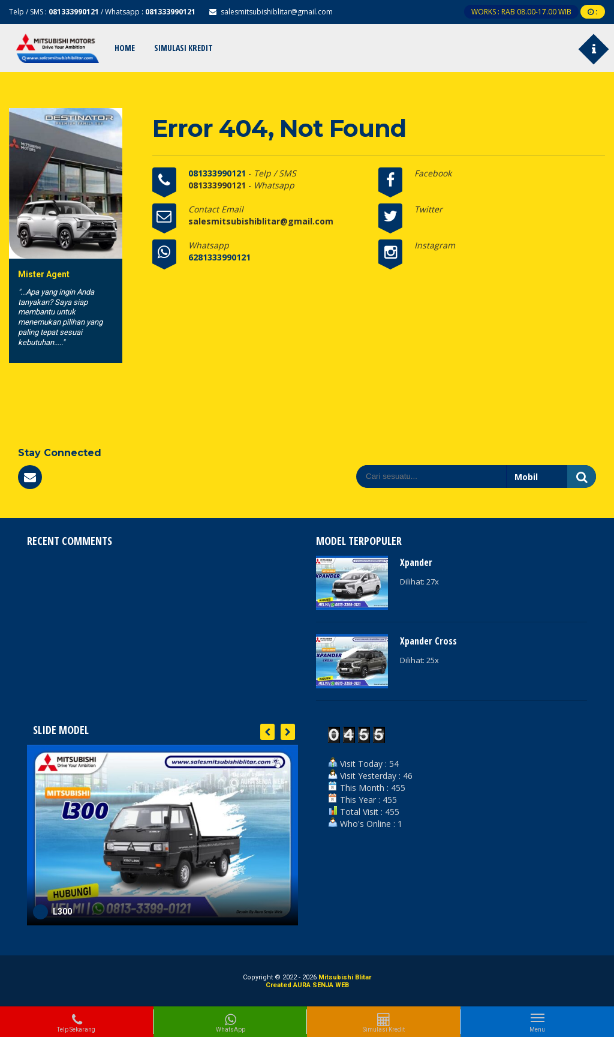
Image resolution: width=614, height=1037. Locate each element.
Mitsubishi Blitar (344, 977)
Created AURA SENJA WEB (307, 985)
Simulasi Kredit (183, 47)
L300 (62, 911)
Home (125, 47)
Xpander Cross (428, 641)
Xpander (416, 562)
